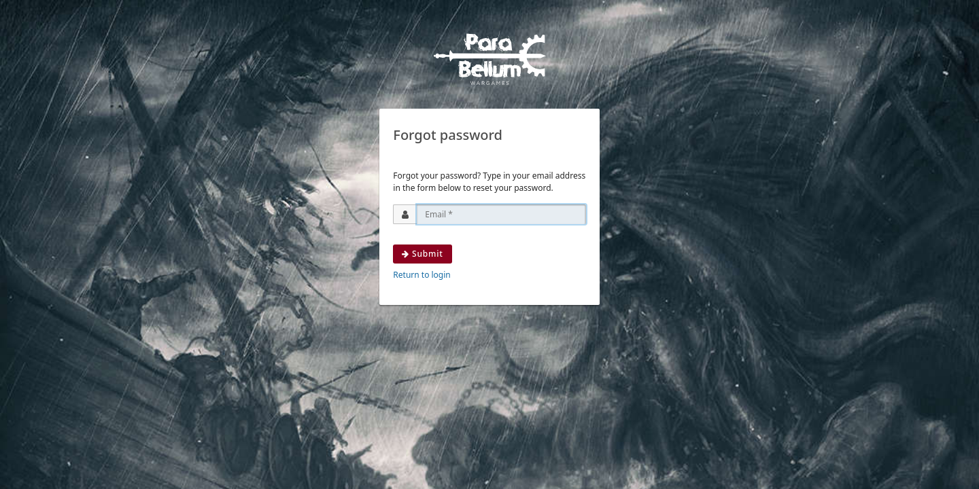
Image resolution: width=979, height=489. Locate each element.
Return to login (421, 274)
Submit (422, 253)
